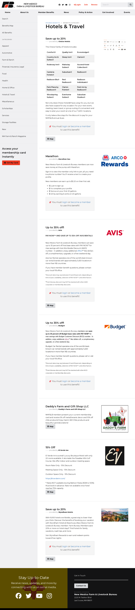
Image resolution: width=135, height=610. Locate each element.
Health (6, 81)
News (66, 12)
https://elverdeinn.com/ (55, 479)
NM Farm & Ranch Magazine (15, 136)
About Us (24, 12)
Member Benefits (46, 12)
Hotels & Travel (9, 95)
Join (86, 5)
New (5, 129)
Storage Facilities (10, 122)
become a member (81, 126)
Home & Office (9, 88)
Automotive (8, 53)
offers (79, 251)
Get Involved (108, 12)
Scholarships (8, 109)
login (65, 126)
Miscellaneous (9, 102)
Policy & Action (85, 12)
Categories (8, 39)
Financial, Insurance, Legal (14, 67)
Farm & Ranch (9, 60)
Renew (94, 5)
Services (6, 115)
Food (5, 74)
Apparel (6, 46)
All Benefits (8, 33)
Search (6, 19)
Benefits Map (9, 26)
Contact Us (81, 586)
